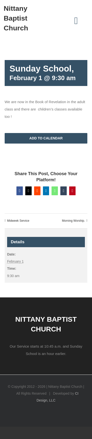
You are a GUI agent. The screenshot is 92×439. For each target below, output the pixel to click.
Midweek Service (18, 220)
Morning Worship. (73, 220)
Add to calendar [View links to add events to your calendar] (46, 138)
